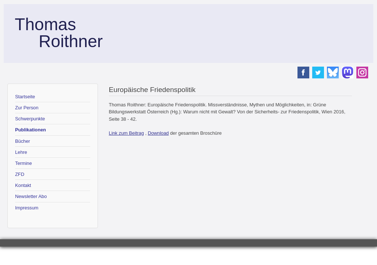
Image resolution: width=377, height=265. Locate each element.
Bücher (22, 141)
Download (158, 133)
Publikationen (30, 129)
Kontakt (23, 185)
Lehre (21, 152)
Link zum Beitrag (126, 133)
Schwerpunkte (30, 118)
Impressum (26, 208)
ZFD (19, 174)
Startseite (25, 96)
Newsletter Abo (31, 196)
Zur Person (26, 107)
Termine (23, 163)
